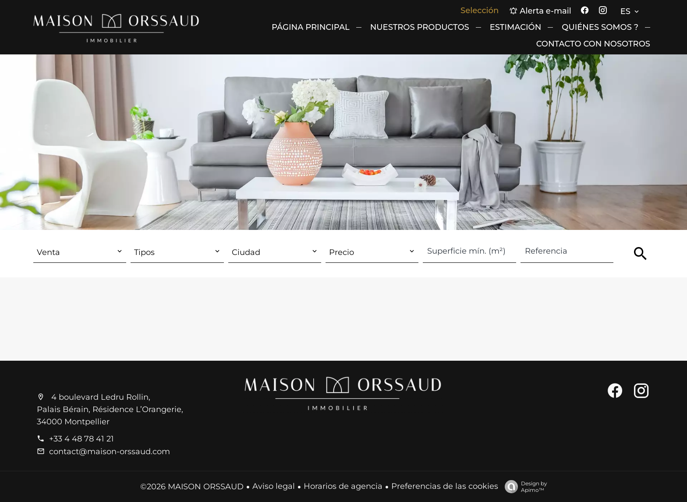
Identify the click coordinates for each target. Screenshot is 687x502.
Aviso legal (273, 486)
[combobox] (79, 252)
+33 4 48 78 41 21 (81, 439)
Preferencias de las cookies (444, 486)
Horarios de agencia (343, 486)
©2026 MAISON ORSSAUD (192, 486)
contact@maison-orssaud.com (109, 451)
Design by (523, 486)
